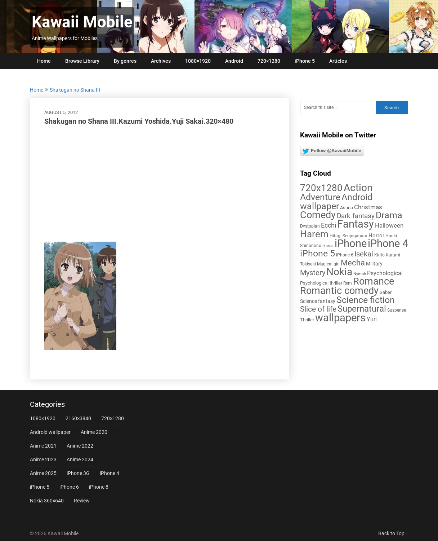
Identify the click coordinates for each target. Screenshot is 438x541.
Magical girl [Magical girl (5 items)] (328, 264)
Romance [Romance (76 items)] (373, 281)
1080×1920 (198, 61)
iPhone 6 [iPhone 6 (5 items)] (344, 255)
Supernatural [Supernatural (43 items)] (362, 309)
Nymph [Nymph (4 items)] (359, 274)
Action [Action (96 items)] (358, 188)
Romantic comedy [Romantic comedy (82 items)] (339, 290)
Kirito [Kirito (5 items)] (379, 255)
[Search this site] (338, 107)
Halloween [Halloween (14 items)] (389, 225)
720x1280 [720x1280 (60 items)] (321, 187)
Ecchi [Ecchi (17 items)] (328, 225)
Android (234, 61)
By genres (125, 61)
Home (44, 61)
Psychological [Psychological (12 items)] (385, 273)
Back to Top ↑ (393, 533)
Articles (338, 61)
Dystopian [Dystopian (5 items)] (310, 226)
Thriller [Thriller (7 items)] (307, 319)
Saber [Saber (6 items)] (386, 292)
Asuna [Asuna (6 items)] (346, 207)
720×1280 (269, 61)
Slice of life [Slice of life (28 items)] (318, 308)
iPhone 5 (305, 61)
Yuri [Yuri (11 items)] (372, 319)
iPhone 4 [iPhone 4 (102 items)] (388, 243)
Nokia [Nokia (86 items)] (339, 272)
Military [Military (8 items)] (374, 264)
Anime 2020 (94, 432)
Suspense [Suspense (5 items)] (396, 310)
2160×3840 (78, 418)
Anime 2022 (80, 446)
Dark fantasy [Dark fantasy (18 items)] (356, 216)
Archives (161, 61)
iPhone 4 (109, 473)
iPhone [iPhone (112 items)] (351, 243)
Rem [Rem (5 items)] (347, 283)
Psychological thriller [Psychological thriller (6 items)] (321, 283)
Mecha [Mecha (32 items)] (353, 262)
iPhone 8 (98, 487)
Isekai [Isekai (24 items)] (363, 254)
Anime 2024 (80, 459)
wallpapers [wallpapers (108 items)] (340, 318)
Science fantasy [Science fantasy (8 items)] (317, 301)
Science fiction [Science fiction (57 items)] (365, 300)
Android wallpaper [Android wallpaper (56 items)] (336, 201)
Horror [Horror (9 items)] (376, 235)
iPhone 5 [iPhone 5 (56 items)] (317, 253)
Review (82, 500)
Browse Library (82, 61)
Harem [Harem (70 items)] (314, 233)
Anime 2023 (43, 459)
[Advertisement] (159, 183)
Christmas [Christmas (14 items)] (368, 207)
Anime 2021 (43, 446)
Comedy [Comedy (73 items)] (318, 215)
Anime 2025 (43, 473)
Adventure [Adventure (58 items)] (320, 197)
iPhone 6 (69, 487)
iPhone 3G (78, 473)
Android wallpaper (50, 432)
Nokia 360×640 (47, 500)
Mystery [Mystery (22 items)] (312, 273)
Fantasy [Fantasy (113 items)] (355, 224)
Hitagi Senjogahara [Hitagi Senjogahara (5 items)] (348, 235)
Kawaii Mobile (82, 22)
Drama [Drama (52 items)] (389, 215)
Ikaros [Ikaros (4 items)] (328, 245)
